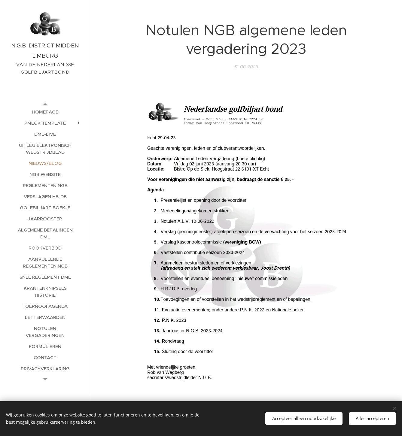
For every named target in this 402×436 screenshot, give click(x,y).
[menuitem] (45, 111)
